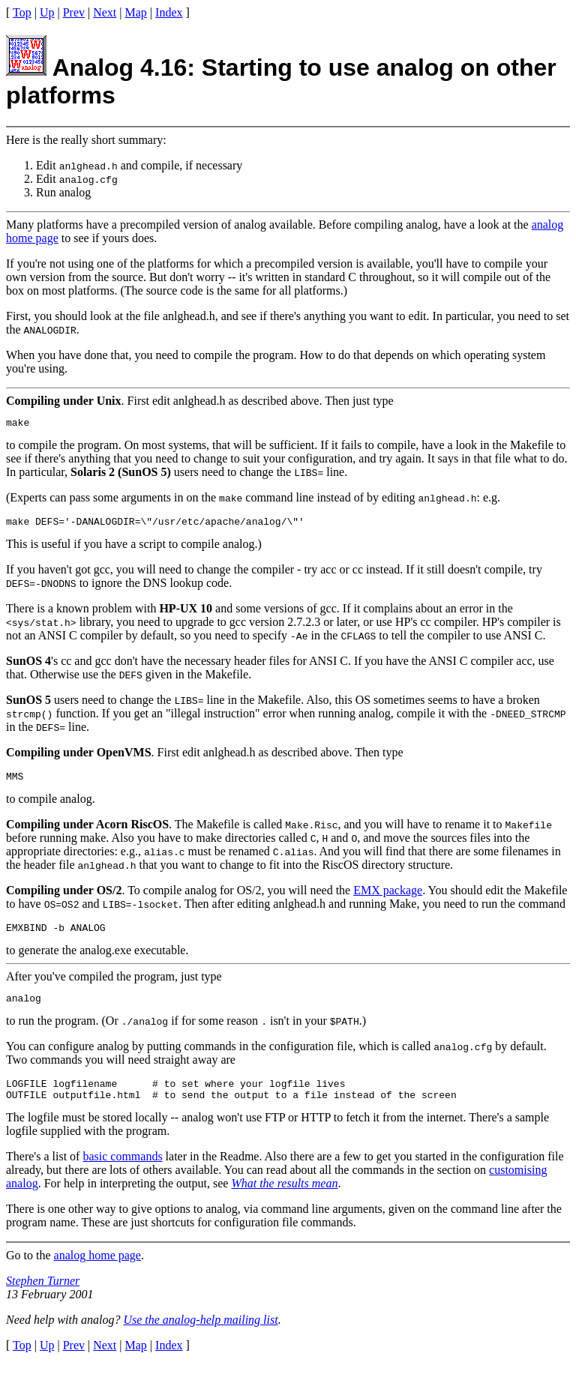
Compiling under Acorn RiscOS (87, 831)
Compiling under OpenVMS (79, 756)
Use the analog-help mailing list (200, 1335)
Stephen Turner (43, 1296)
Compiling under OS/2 (64, 897)
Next (104, 12)
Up (47, 12)
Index (168, 12)
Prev (74, 12)
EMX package (387, 897)
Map (136, 12)
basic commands (122, 1172)
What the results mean (284, 1199)
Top (22, 12)
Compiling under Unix (64, 400)
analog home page (97, 1271)
